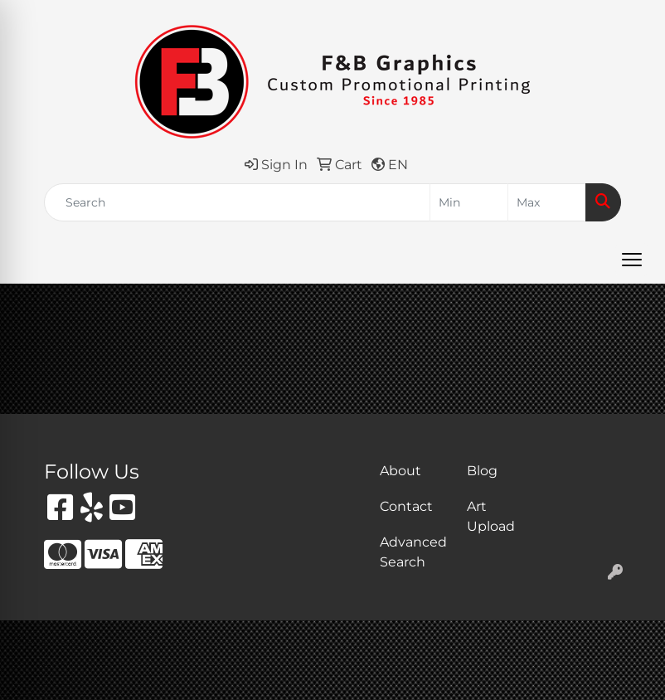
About (400, 471)
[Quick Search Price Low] (469, 202)
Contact (406, 506)
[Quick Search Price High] (546, 202)
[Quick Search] (237, 202)
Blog (482, 471)
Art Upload (491, 516)
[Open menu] (631, 259)
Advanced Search (413, 552)
